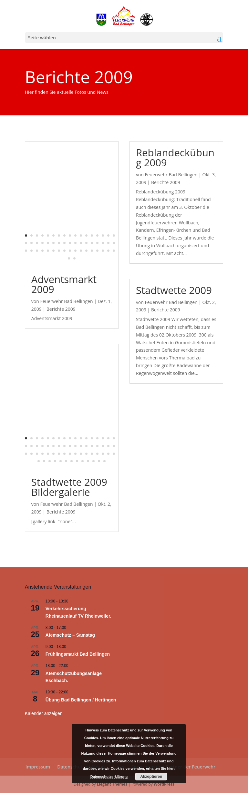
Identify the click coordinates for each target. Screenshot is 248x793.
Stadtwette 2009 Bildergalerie (69, 487)
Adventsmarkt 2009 (64, 284)
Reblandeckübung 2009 (175, 157)
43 (70, 251)
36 (31, 251)
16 (108, 235)
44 (75, 251)
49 (103, 251)
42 (64, 251)
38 (42, 251)
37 (37, 251)
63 (99, 461)
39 (48, 251)
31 (97, 243)
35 (26, 251)
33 (108, 243)
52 (69, 258)
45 (81, 251)
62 (93, 461)
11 (81, 235)
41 (59, 251)
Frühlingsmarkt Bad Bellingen (78, 654)
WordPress (164, 784)
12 (86, 235)
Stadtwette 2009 (174, 290)
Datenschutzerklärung (109, 776)
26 (70, 243)
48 (97, 251)
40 (53, 251)
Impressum (38, 767)
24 (59, 243)
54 (49, 461)
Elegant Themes (112, 784)
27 (75, 243)
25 (64, 243)
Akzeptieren (151, 776)
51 (114, 251)
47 (92, 251)
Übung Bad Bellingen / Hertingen (81, 699)
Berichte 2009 (61, 309)
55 (55, 461)
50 (108, 251)
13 (92, 235)
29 (86, 243)
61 (88, 461)
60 (82, 461)
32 (103, 243)
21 (42, 243)
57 (66, 461)
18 (26, 243)
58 (71, 461)
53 (74, 258)
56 (60, 461)
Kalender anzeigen (44, 713)
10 (75, 235)
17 (114, 235)
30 (92, 243)
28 (81, 243)
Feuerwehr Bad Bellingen (66, 301)
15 (103, 235)
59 (77, 461)
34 (114, 243)
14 (97, 235)
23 (53, 243)
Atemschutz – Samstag (70, 635)
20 (37, 243)
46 (86, 251)
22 (48, 243)
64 (104, 461)
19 (31, 243)
